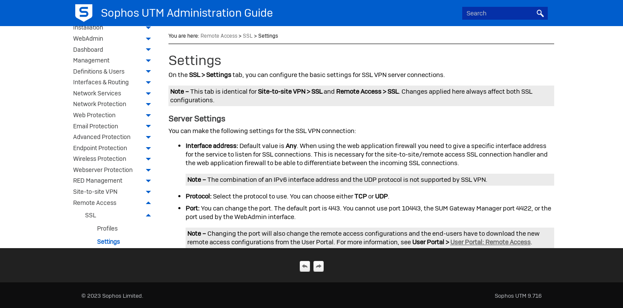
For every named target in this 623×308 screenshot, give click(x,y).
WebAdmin (114, 39)
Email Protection (114, 127)
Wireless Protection (114, 159)
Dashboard (114, 50)
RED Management (114, 181)
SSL (120, 215)
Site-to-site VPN (114, 192)
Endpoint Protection (114, 148)
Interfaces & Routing (114, 83)
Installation (114, 28)
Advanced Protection (114, 137)
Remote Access (114, 203)
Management (114, 61)
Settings (108, 242)
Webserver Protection (114, 170)
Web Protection (114, 115)
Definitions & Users (114, 72)
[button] (540, 13)
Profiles (107, 228)
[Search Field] (505, 13)
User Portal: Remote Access (490, 242)
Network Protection (114, 104)
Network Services (114, 94)
